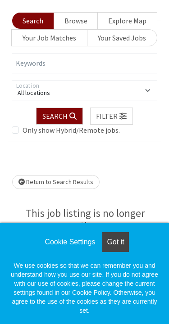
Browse (75, 20)
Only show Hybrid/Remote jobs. (71, 130)
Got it (115, 242)
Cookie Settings (70, 242)
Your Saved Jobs (122, 37)
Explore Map (127, 20)
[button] (111, 116)
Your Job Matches (49, 37)
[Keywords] (84, 63)
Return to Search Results (55, 182)
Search (33, 20)
